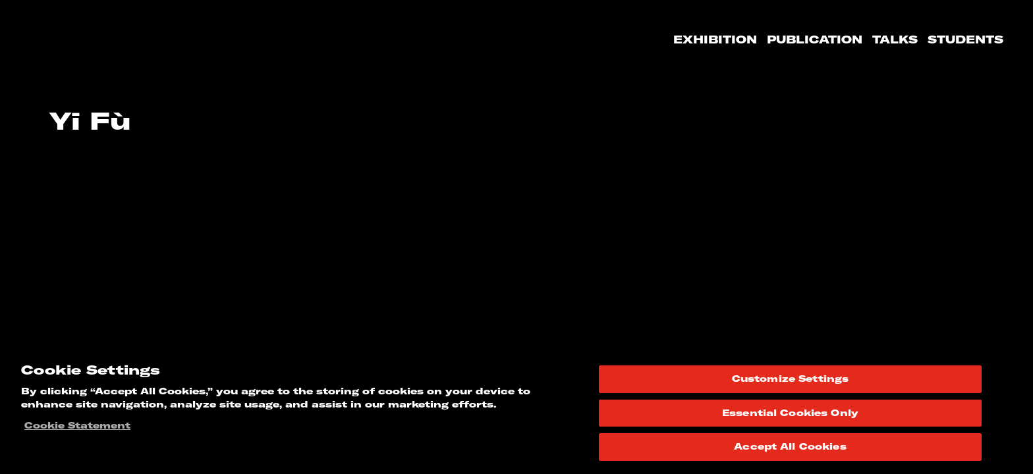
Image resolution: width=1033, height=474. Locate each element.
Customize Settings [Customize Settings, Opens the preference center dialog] (790, 378)
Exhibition (715, 39)
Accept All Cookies (790, 446)
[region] (516, 411)
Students (965, 39)
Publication (814, 39)
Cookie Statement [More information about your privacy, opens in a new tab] (77, 425)
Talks (895, 39)
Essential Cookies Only (790, 413)
